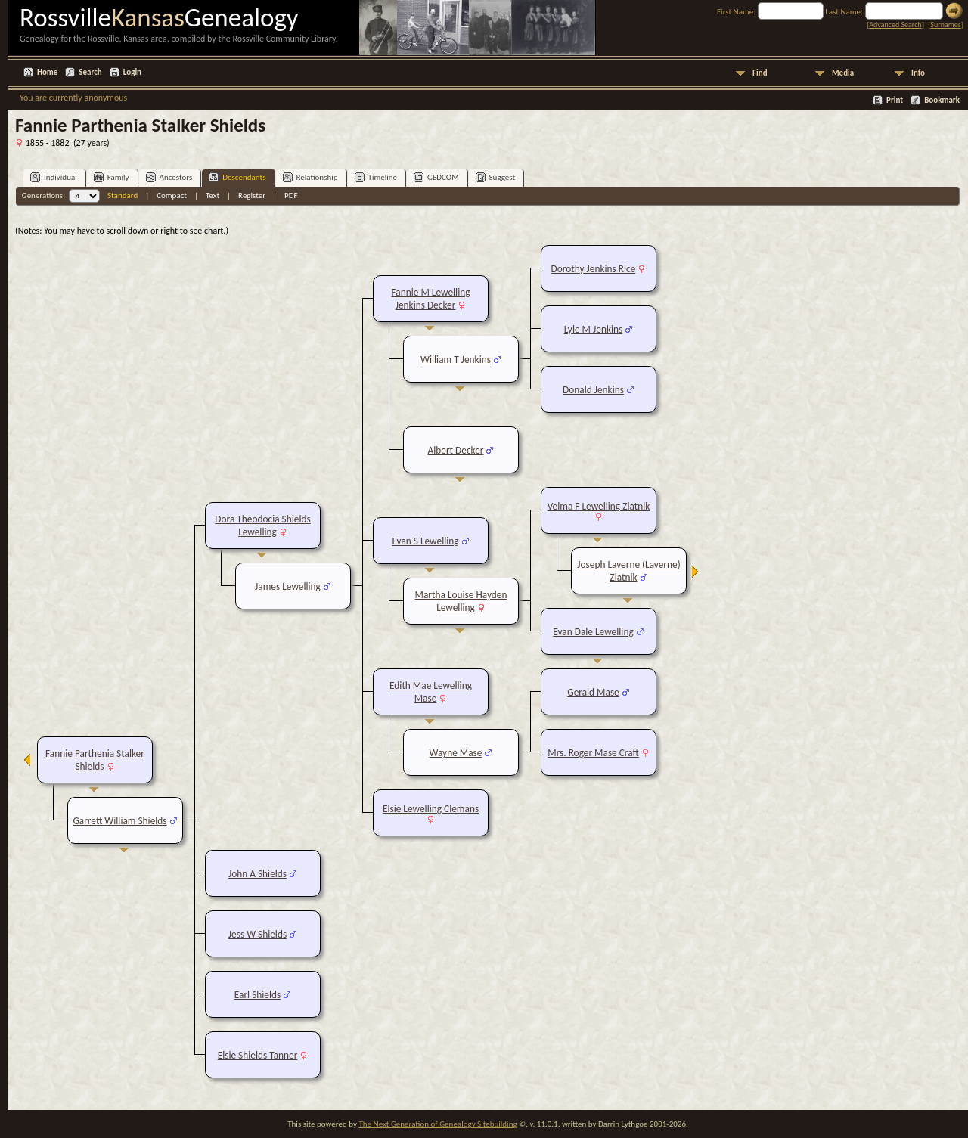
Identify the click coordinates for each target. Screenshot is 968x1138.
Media (843, 73)
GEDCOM (436, 177)
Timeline (376, 177)
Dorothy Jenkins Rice (593, 268)
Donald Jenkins (593, 389)
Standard (122, 195)
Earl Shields (257, 994)
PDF (291, 195)
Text (212, 195)
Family (111, 177)
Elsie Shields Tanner (258, 1055)
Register (251, 195)
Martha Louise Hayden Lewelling (461, 601)
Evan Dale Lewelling (593, 631)
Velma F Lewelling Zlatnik (599, 506)
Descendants (237, 177)
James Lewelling (288, 586)
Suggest (496, 177)
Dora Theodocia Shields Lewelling (262, 525)
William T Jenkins (455, 359)
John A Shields (257, 873)
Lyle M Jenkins (593, 329)
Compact (172, 195)
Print (894, 100)
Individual (53, 177)
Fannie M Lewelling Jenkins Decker (431, 299)
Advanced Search (895, 24)
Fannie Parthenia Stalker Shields (94, 760)
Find (760, 73)
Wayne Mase (456, 752)
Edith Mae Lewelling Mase (430, 692)
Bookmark (942, 100)
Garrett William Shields (119, 820)
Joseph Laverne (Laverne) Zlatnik (628, 571)
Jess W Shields (257, 934)
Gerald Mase (593, 692)
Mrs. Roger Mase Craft (593, 752)
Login (132, 72)
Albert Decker (456, 450)
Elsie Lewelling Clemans (431, 808)
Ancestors (169, 177)
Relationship (310, 177)
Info (918, 73)
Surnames (945, 24)
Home (47, 72)
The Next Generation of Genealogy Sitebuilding (437, 1124)
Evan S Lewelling (425, 541)
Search (90, 72)
